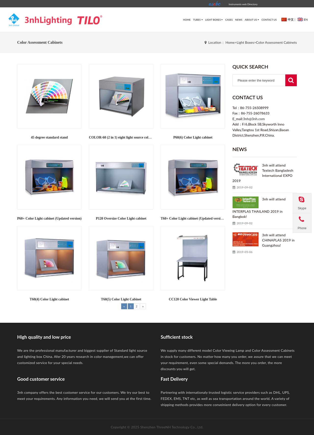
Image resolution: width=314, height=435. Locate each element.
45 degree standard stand (49, 137)
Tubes (198, 19)
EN (302, 19)
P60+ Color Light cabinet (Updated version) (49, 218)
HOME (187, 19)
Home (230, 42)
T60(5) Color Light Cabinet (121, 299)
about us (252, 19)
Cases (229, 19)
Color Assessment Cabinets (276, 42)
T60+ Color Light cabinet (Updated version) (193, 218)
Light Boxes (214, 19)
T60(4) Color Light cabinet (49, 299)
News (238, 19)
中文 (287, 19)
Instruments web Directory (243, 4)
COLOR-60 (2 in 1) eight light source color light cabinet (129, 137)
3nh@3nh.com (254, 119)
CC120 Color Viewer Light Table (193, 299)
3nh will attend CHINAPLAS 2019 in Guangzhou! (278, 240)
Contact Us (269, 19)
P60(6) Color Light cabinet (192, 137)
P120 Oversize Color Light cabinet (121, 218)
